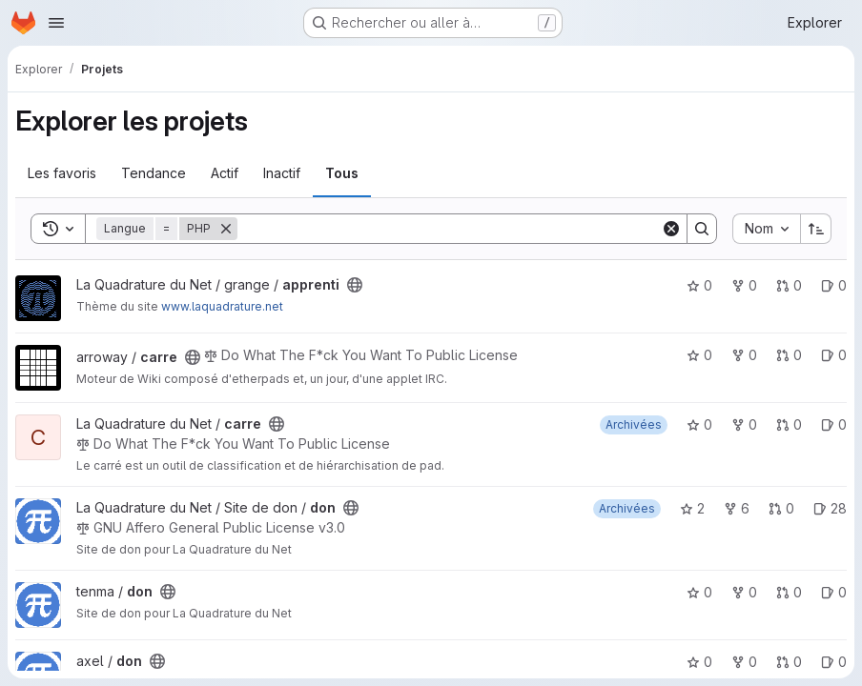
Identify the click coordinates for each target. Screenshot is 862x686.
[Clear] (671, 228)
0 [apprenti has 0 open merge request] (789, 285)
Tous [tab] (342, 173)
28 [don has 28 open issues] (830, 508)
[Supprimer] (226, 228)
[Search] (449, 228)
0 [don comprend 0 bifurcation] (744, 592)
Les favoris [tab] (62, 173)
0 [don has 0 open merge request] (781, 508)
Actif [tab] (224, 173)
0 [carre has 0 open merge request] (789, 355)
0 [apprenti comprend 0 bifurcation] (744, 285)
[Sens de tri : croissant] (816, 228)
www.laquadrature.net (222, 306)
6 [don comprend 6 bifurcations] (736, 508)
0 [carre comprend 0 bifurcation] (744, 355)
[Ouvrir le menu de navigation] (56, 23)
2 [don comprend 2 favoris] (692, 508)
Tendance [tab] (153, 173)
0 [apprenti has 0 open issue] (834, 285)
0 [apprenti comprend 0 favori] (699, 285)
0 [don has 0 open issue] (834, 592)
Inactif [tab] (281, 173)
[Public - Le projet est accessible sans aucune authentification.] (354, 285)
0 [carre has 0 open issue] (834, 355)
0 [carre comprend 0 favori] (699, 355)
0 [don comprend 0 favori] (699, 592)
